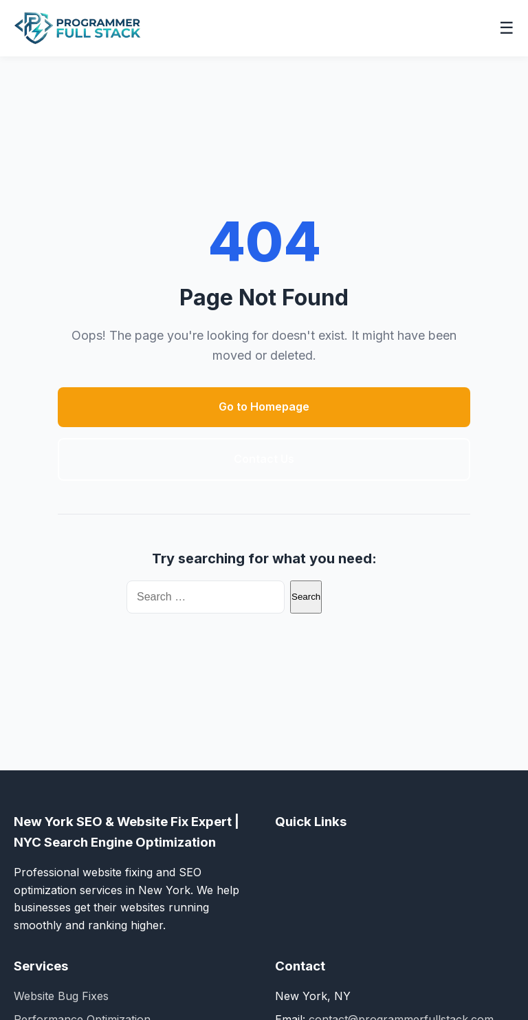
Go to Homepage (264, 406)
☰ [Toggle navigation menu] (506, 28)
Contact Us (264, 459)
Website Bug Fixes (61, 996)
